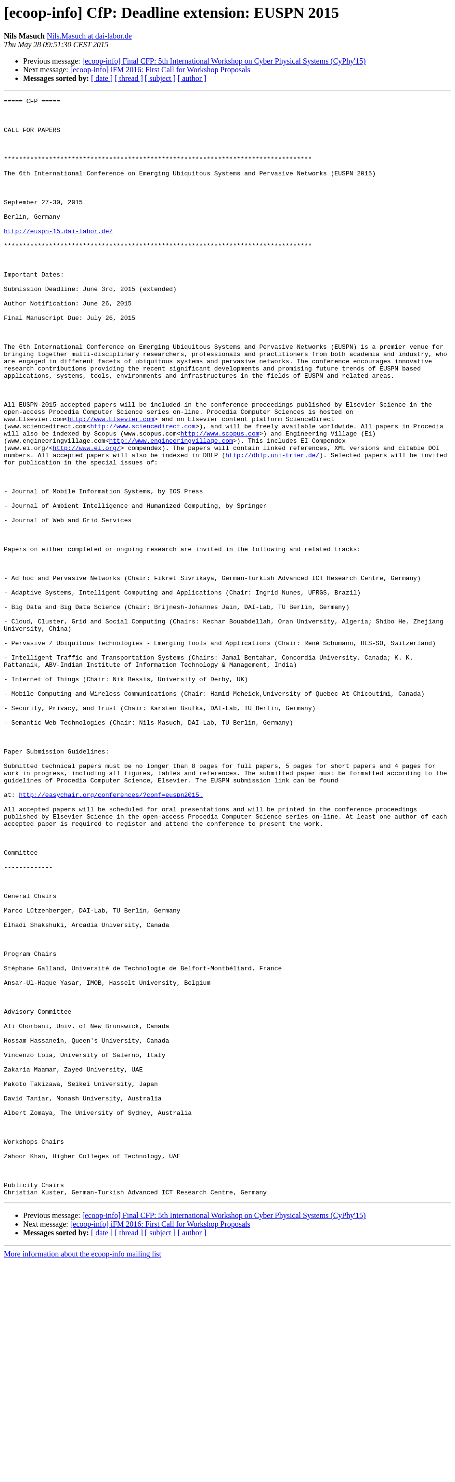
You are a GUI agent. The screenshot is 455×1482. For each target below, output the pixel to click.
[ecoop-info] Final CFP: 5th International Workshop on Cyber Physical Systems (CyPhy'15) (224, 61)
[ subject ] (160, 78)
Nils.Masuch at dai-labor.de (89, 36)
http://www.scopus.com (220, 501)
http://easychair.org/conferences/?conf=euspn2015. (111, 934)
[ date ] (102, 78)
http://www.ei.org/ (86, 518)
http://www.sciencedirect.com (142, 492)
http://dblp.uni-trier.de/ (272, 527)
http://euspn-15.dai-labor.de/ (58, 258)
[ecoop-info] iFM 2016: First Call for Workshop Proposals (160, 70)
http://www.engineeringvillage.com (171, 509)
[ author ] (192, 78)
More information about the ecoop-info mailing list (82, 1473)
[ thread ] (129, 78)
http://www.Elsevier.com (111, 483)
